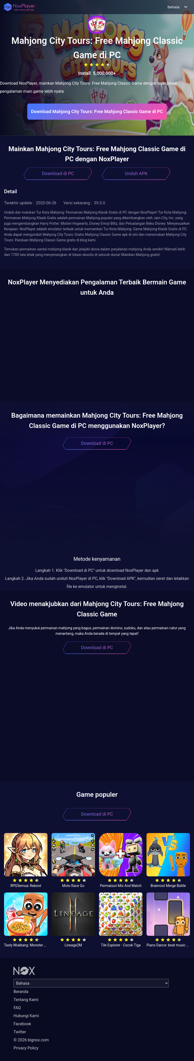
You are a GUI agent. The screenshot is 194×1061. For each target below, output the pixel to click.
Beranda (20, 991)
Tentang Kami (25, 999)
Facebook (22, 1023)
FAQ (17, 1007)
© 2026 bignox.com (31, 1040)
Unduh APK (136, 173)
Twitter (19, 1032)
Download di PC (58, 173)
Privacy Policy (25, 1048)
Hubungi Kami (26, 1015)
